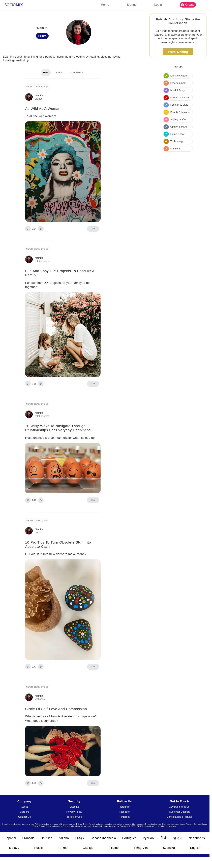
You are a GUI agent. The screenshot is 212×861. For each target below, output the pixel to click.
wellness (40, 699)
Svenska (169, 847)
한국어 (177, 838)
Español (10, 838)
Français (28, 838)
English (195, 847)
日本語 (79, 838)
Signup (132, 4)
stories (39, 98)
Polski (38, 847)
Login (158, 4)
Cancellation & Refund (179, 816)
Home (105, 4)
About (24, 806)
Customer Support (179, 811)
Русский (149, 838)
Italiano (63, 838)
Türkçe (62, 847)
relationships (42, 261)
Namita (39, 95)
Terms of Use (74, 816)
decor (38, 532)
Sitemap (74, 806)
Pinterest (124, 816)
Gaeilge (88, 847)
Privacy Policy (74, 811)
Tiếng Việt (141, 847)
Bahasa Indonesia (103, 838)
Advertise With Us (179, 806)
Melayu (14, 847)
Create (188, 4)
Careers (24, 811)
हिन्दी (164, 838)
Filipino (114, 847)
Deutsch (46, 838)
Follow (42, 35)
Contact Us (24, 816)
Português (129, 838)
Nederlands (197, 838)
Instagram (124, 806)
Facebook (124, 811)
